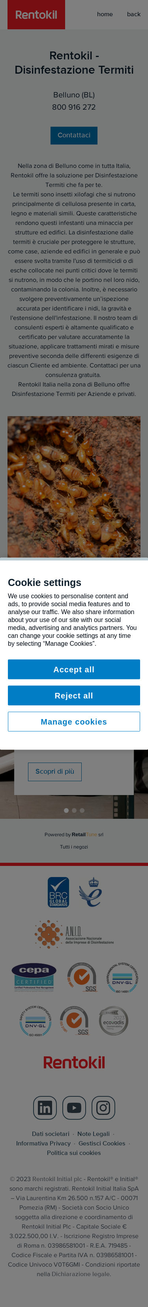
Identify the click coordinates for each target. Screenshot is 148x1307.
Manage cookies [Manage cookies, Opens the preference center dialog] (74, 721)
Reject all (74, 695)
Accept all (73, 669)
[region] (74, 653)
